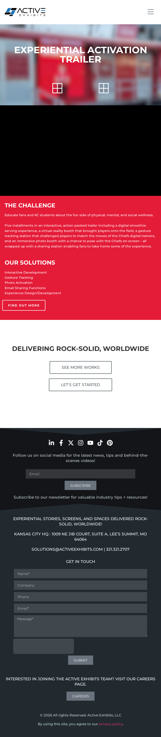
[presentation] (43, 646)
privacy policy (111, 724)
